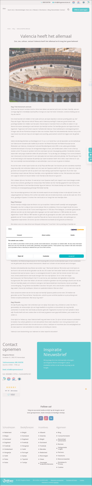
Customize (46, 256)
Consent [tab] (19, 235)
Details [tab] (73, 235)
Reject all (20, 256)
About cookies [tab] (46, 235)
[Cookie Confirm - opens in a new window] (77, 229)
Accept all (71, 256)
